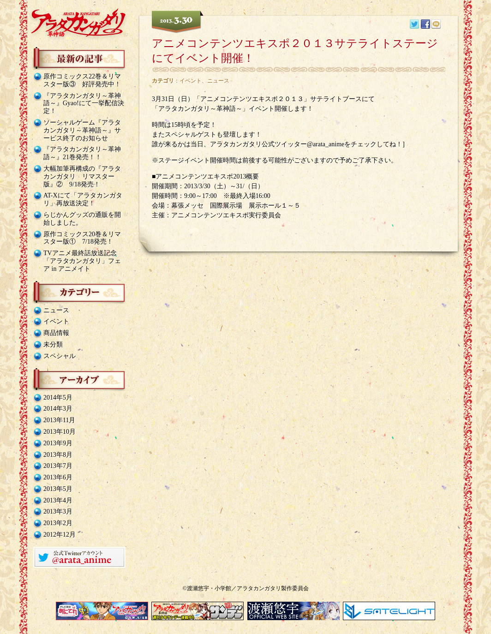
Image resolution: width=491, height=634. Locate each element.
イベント (56, 321)
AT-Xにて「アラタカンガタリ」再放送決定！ (82, 199)
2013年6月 (57, 477)
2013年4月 (57, 500)
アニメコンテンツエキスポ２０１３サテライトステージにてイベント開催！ (295, 50)
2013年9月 (57, 443)
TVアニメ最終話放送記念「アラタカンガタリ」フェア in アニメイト (82, 261)
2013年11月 (59, 420)
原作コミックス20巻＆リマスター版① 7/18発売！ (82, 238)
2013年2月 (57, 523)
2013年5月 (57, 488)
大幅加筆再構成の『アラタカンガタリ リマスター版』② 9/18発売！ (82, 176)
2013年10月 (59, 431)
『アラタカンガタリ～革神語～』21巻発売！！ (82, 153)
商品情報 (56, 332)
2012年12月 (59, 534)
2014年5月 (57, 397)
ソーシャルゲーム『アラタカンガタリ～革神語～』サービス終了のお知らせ (82, 130)
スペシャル (59, 356)
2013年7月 (57, 465)
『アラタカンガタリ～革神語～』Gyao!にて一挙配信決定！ (83, 103)
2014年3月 (57, 408)
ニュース (56, 310)
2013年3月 (57, 511)
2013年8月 (57, 454)
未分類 (53, 344)
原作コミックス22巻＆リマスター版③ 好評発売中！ (82, 80)
